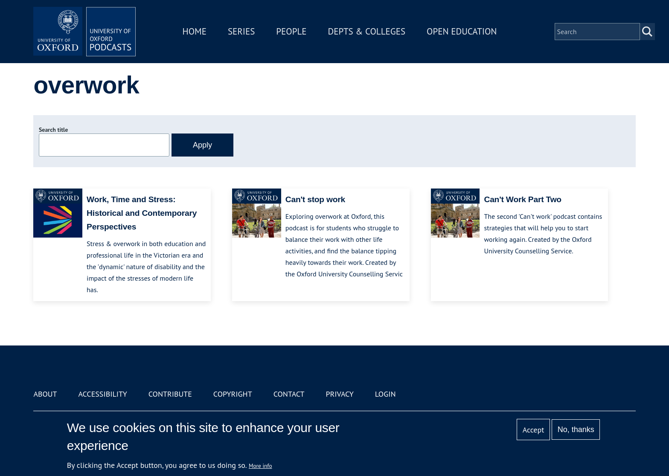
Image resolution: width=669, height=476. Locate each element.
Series (241, 31)
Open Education (462, 31)
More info (260, 466)
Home (195, 31)
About (45, 394)
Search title (53, 130)
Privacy (340, 394)
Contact (289, 394)
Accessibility (102, 394)
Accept (533, 430)
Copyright (232, 394)
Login (385, 394)
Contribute (170, 394)
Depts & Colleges (367, 31)
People (291, 31)
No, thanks (576, 429)
